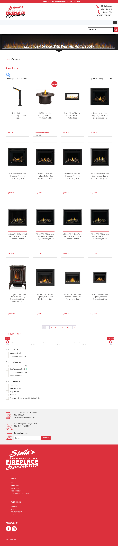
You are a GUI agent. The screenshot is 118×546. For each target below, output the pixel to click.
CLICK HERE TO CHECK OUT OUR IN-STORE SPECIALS (59, 1)
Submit (46, 437)
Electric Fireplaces (18, 366)
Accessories (15, 491)
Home (8, 59)
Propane (14, 391)
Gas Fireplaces (17, 369)
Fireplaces (15, 485)
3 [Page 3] (51, 327)
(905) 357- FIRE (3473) (22, 426)
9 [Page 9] (62, 327)
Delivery (14, 509)
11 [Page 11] (70, 327)
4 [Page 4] (55, 327)
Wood (13, 395)
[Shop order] (101, 79)
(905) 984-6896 (19, 415)
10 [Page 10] (67, 327)
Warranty (15, 506)
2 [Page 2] (47, 327)
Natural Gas (15, 388)
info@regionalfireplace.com (24, 417)
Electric (14, 385)
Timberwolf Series (18, 356)
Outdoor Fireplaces (18, 372)
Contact (14, 515)
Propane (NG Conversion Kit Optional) (25, 398)
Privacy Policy (16, 512)
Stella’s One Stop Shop (20, 494)
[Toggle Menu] (115, 22)
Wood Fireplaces (17, 375)
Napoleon (15, 353)
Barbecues (15, 488)
